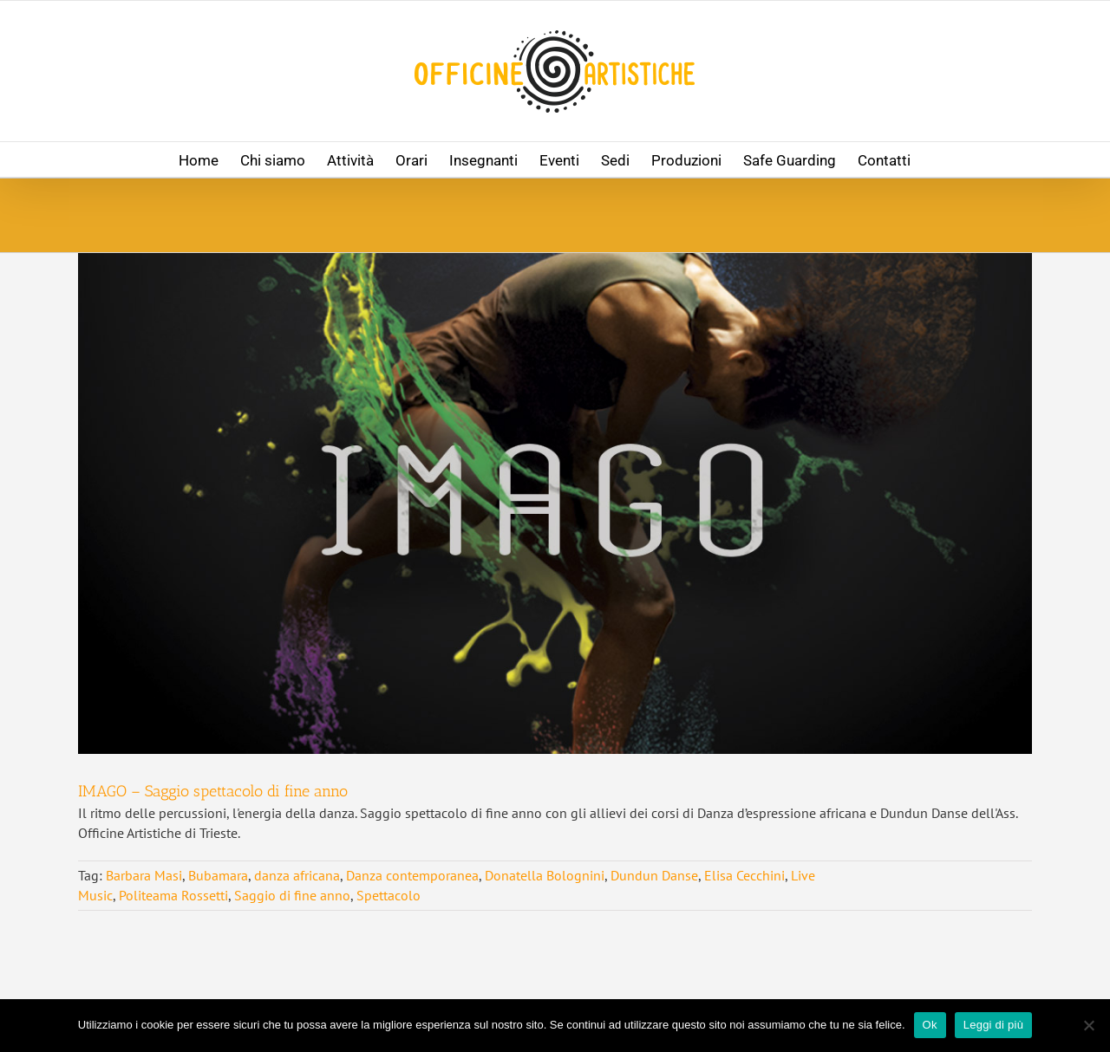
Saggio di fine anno (292, 895)
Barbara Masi (144, 875)
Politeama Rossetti (173, 895)
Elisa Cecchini (744, 875)
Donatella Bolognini (544, 875)
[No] (1088, 1025)
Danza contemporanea (412, 875)
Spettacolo (388, 895)
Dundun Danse (654, 875)
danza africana (297, 875)
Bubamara (218, 875)
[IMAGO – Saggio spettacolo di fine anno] (555, 503)
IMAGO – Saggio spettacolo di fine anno (213, 791)
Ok (930, 1024)
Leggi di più (993, 1024)
